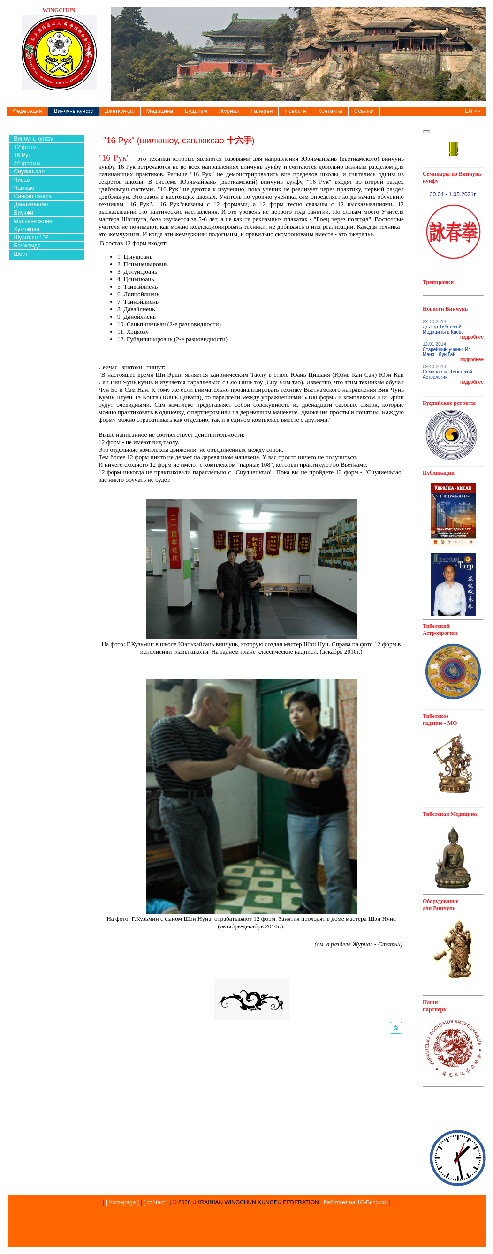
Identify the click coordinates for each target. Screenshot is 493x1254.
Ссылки (364, 111)
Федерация (27, 111)
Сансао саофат (34, 196)
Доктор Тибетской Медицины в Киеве (443, 329)
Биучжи (24, 212)
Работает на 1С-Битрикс (355, 1202)
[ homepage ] (122, 1202)
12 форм (25, 147)
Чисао (22, 180)
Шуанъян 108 (31, 237)
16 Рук (22, 155)
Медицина (159, 111)
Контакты (330, 111)
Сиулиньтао (29, 171)
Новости (295, 111)
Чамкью (24, 188)
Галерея (262, 111)
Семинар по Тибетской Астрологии (447, 374)
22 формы (27, 163)
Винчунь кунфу (73, 111)
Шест (21, 254)
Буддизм (196, 111)
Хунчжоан (27, 229)
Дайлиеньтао (31, 204)
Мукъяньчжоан (33, 221)
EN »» (472, 111)
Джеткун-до (120, 111)
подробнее (472, 337)
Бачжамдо (27, 245)
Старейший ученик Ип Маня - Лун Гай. (447, 352)
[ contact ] (156, 1202)
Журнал (229, 111)
